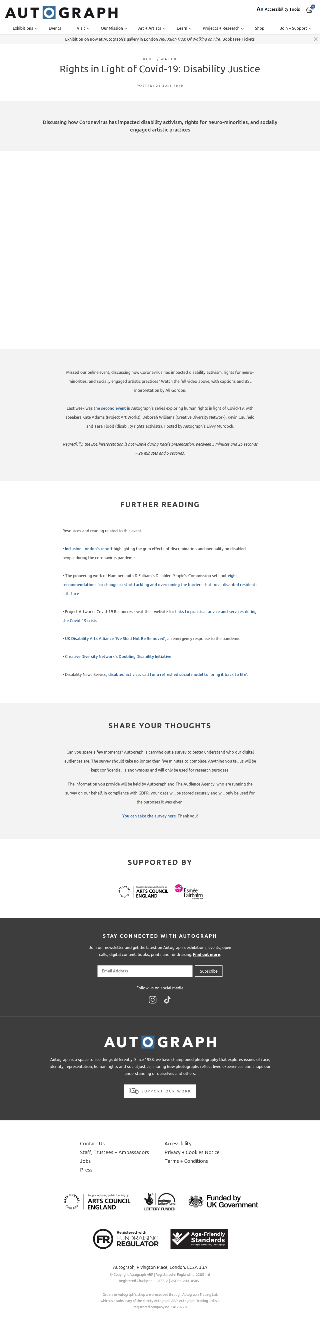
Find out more (206, 954)
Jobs (85, 1161)
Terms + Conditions (186, 1161)
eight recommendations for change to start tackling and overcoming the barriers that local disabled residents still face (160, 584)
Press (86, 1170)
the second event (110, 408)
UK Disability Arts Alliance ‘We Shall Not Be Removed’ (114, 638)
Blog (149, 59)
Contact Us (92, 1143)
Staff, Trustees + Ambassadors (114, 1152)
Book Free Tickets (238, 39)
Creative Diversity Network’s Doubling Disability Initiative (118, 656)
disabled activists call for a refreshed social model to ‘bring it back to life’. (178, 674)
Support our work (160, 1091)
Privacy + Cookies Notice (192, 1152)
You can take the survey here (149, 816)
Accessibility (178, 1143)
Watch (169, 59)
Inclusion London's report (89, 548)
